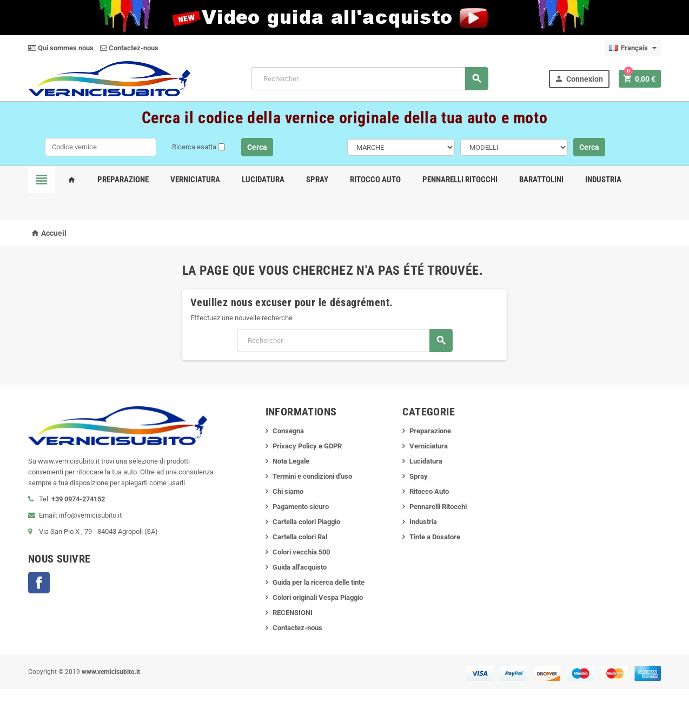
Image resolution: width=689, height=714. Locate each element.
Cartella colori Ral (300, 537)
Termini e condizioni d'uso (312, 476)
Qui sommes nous (61, 48)
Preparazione (123, 179)
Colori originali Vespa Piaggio (318, 597)
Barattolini (541, 179)
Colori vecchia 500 (301, 552)
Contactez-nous (129, 48)
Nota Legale (291, 461)
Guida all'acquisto (300, 567)
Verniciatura (195, 179)
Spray (317, 179)
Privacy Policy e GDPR (307, 446)
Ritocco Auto (375, 179)
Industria (603, 179)
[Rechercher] (369, 78)
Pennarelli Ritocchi (460, 179)
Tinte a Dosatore (434, 537)
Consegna (288, 431)
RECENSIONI (293, 613)
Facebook (39, 582)
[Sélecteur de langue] (633, 48)
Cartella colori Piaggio (306, 522)
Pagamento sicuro (301, 507)
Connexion (578, 78)
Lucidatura (263, 179)
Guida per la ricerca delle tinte (319, 582)
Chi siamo (288, 491)
